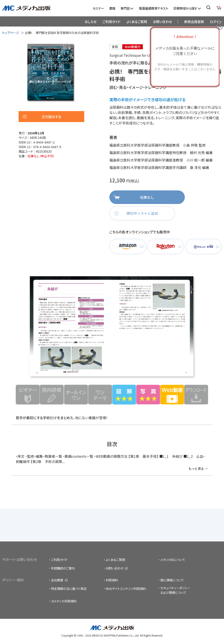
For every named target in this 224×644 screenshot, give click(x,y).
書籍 (112, 8)
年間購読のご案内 (63, 568)
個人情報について (172, 580)
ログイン (216, 21)
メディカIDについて (172, 559)
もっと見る (196, 468)
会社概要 (57, 580)
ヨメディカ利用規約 (64, 601)
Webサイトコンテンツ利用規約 (126, 588)
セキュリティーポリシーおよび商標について (175, 590)
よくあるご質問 (136, 21)
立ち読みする (51, 116)
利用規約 (112, 580)
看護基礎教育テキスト (153, 8)
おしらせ (90, 21)
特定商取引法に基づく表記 (69, 588)
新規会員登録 (194, 21)
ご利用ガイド (112, 21)
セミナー (98, 8)
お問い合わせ (162, 21)
